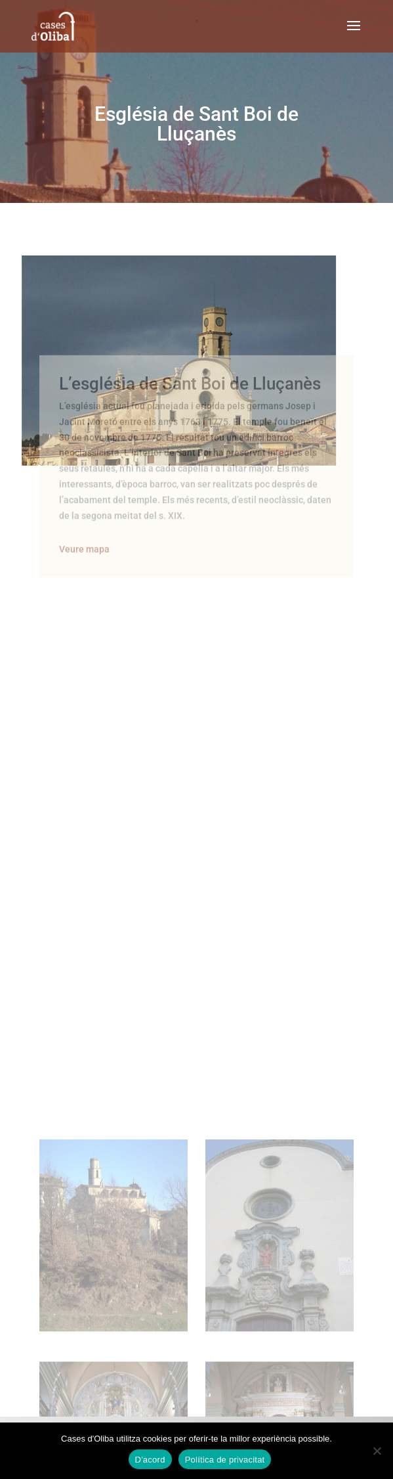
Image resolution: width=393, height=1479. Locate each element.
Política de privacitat (225, 1460)
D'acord (150, 1460)
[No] (376, 1450)
